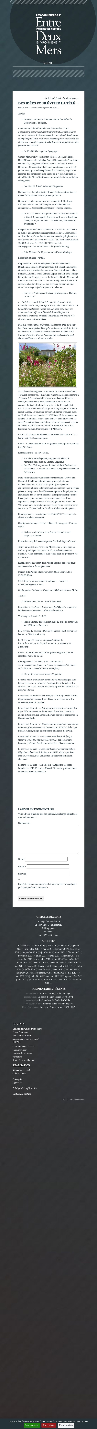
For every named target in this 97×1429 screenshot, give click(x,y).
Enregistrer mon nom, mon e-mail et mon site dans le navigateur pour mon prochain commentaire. (47, 886)
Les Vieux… (48, 931)
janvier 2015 (45, 966)
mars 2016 (71, 959)
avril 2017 (54, 956)
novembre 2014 (62, 966)
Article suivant (71, 98)
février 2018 (73, 952)
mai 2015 (19, 966)
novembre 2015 (39, 962)
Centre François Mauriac (24, 1046)
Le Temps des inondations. (48, 921)
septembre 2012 (71, 976)
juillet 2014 (30, 969)
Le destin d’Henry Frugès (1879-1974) (55, 997)
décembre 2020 (37, 945)
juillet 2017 (41, 956)
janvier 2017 (70, 956)
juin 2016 (58, 959)
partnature (17, 1057)
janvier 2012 (62, 979)
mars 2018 (59, 952)
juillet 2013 (59, 973)
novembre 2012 (53, 976)
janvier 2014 (71, 969)
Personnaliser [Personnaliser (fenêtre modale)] (66, 1425)
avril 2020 (64, 945)
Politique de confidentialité (25, 1088)
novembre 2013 (23, 973)
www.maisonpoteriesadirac (42, 581)
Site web (22, 874)
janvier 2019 (62, 949)
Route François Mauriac (23, 1060)
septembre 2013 (43, 973)
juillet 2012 (21, 979)
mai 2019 (47, 949)
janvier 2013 (35, 976)
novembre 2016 (25, 959)
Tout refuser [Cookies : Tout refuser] (49, 1425)
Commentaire (24, 823)
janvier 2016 (21, 962)
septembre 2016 (43, 959)
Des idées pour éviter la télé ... (48, 108)
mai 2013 (72, 973)
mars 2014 (57, 969)
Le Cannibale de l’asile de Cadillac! (55, 1000)
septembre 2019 (32, 949)
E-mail (22, 866)
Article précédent (52, 98)
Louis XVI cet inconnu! (48, 935)
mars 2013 (19, 976)
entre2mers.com (20, 1050)
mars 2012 (48, 979)
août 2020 (51, 945)
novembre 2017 (25, 956)
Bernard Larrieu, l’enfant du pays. (55, 993)
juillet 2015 (73, 962)
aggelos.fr (17, 1082)
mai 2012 (34, 979)
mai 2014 (43, 969)
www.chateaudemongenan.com (32, 665)
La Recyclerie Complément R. (48, 925)
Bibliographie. (48, 928)
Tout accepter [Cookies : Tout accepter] (32, 1425)
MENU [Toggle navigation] (49, 63)
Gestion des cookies (22, 1094)
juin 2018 (45, 952)
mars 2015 (31, 966)
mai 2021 (22, 945)
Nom (21, 859)
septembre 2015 (57, 962)
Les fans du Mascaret (22, 1053)
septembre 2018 (30, 952)
